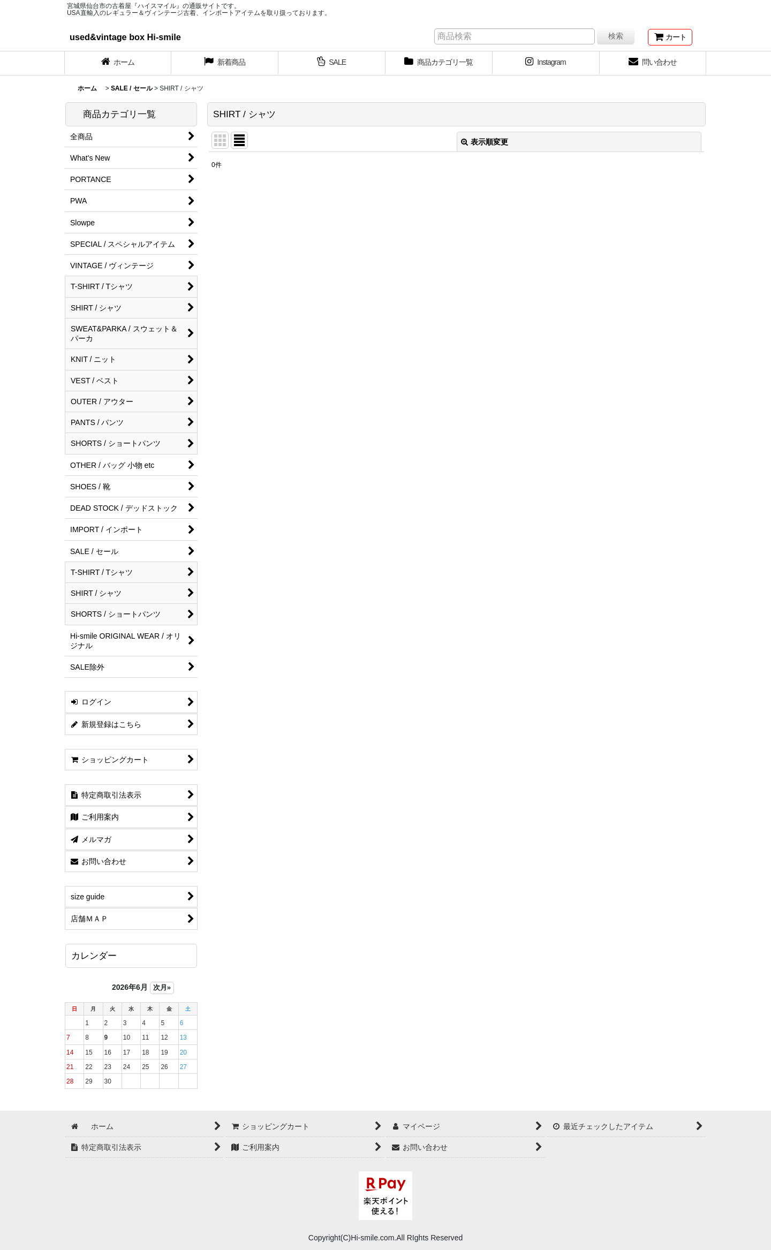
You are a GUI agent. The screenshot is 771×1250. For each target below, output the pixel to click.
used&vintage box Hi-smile (125, 37)
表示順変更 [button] (484, 142)
